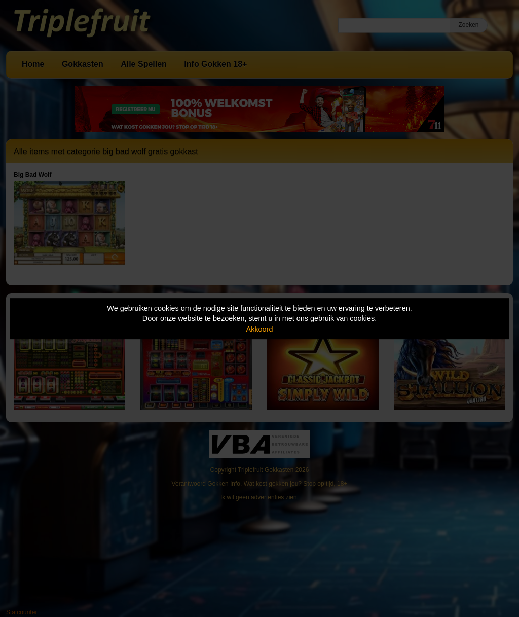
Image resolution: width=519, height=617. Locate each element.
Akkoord (259, 329)
